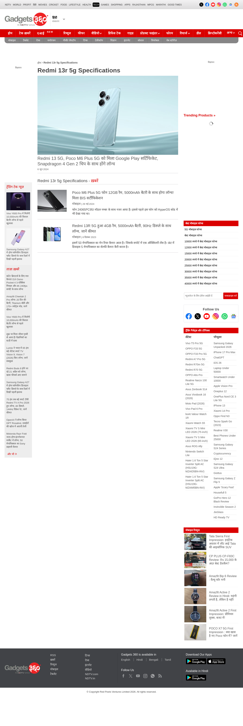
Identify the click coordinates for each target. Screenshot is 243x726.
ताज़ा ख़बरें (12, 269)
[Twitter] (198, 316)
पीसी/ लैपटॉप (69, 40)
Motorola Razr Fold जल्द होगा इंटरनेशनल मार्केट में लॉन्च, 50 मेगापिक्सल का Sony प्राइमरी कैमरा (16, 440)
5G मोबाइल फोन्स (193, 229)
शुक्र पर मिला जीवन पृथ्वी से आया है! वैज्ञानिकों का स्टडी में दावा (17, 337)
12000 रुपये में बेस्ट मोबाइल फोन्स (201, 247)
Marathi (161, 4)
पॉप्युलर (217, 337)
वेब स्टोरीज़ (171, 40)
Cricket (54, 4)
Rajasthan (138, 4)
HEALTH (87, 4)
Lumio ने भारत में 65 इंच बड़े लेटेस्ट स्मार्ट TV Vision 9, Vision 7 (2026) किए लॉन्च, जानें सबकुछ (17, 354)
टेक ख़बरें (24, 33)
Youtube (138, 675)
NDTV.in (90, 678)
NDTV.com (91, 674)
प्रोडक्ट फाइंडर (148, 33)
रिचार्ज (183, 33)
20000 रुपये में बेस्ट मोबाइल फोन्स (201, 259)
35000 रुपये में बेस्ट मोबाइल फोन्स (201, 277)
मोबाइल (12, 40)
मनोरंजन (52, 40)
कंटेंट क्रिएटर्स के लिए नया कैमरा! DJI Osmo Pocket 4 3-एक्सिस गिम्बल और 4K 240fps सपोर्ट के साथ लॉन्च (17, 283)
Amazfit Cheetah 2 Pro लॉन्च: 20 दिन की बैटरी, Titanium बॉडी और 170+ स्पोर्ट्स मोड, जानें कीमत (17, 303)
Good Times (175, 4)
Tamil (168, 659)
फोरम (169, 33)
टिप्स (85, 40)
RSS (53, 655)
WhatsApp (152, 675)
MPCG (150, 4)
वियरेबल (155, 40)
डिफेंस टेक (114, 33)
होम (10, 33)
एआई (45, 32)
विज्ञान (113, 40)
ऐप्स (38, 40)
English (125, 659)
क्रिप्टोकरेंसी (214, 33)
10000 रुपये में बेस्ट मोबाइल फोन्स (201, 241)
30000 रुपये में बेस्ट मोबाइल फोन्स (201, 271)
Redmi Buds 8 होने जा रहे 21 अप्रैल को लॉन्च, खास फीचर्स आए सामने (17, 371)
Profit (27, 4)
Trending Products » (199, 115)
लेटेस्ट (188, 337)
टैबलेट (26, 40)
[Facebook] (189, 316)
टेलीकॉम (99, 40)
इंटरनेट (127, 40)
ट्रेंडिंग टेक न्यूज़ (15, 187)
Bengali (153, 659)
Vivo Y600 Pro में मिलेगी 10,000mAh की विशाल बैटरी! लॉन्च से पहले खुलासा (18, 322)
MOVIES (42, 4)
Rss (160, 675)
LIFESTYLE (74, 4)
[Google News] (233, 316)
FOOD (64, 4)
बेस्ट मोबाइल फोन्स (193, 235)
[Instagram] (215, 316)
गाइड (130, 33)
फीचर (81, 33)
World (17, 4)
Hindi (139, 659)
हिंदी (34, 4)
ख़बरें (52, 659)
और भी (12, 454)
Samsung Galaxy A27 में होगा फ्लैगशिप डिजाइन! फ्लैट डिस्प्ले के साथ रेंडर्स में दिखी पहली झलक (18, 387)
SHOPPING (116, 4)
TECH (96, 4)
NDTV (8, 4)
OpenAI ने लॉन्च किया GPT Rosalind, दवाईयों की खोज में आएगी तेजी (17, 423)
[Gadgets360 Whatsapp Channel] (224, 316)
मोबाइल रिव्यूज (192, 530)
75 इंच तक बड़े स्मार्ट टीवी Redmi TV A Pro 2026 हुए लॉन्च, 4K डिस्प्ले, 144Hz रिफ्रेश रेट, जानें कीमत (17, 406)
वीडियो (95, 33)
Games (105, 4)
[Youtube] (207, 316)
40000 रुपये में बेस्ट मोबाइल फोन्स (201, 283)
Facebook (123, 675)
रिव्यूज (67, 33)
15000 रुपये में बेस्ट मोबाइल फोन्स (201, 253)
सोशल (141, 40)
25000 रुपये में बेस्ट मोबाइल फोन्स (201, 265)
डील (198, 33)
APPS (127, 4)
